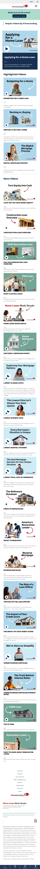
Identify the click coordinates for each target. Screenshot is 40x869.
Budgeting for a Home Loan (16, 98)
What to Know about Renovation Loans (18, 753)
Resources (20, 782)
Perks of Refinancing (13, 509)
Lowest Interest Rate (13, 418)
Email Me (5, 866)
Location (35, 866)
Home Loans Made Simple (15, 324)
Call (15, 866)
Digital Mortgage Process (16, 163)
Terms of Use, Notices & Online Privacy (11, 813)
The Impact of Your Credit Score (18, 631)
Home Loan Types (20, 776)
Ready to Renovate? (13, 540)
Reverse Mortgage (12, 570)
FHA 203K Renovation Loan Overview (15, 263)
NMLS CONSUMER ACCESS (20, 805)
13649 (7, 808)
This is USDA (9, 724)
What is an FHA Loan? (13, 294)
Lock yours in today (19, 16)
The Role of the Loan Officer (17, 602)
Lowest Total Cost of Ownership (18, 477)
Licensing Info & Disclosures (27, 813)
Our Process (20, 770)
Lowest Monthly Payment (15, 448)
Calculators (19, 773)
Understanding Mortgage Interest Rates (20, 693)
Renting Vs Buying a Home (15, 130)
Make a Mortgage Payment (20, 779)
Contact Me (20, 788)
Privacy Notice (18, 814)
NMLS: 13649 (12, 852)
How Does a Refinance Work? (17, 353)
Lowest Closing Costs (14, 383)
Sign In (32, 1)
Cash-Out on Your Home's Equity (18, 203)
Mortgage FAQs (20, 785)
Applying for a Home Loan (19, 57)
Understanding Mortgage (15, 663)
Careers (20, 791)
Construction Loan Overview (17, 232)
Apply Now (25, 866)
